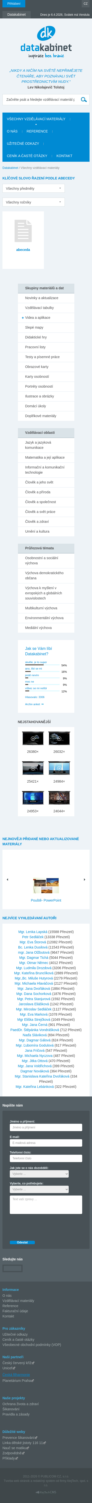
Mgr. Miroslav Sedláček (34, 1009)
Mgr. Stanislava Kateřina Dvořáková (42, 1076)
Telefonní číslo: (20, 1152)
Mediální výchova (38, 628)
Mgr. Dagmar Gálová (35, 1040)
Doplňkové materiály (40, 416)
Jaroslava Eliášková (34, 1004)
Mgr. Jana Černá (35, 1025)
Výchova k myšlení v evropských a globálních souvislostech (43, 593)
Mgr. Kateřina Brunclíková (34, 973)
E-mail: (15, 1137)
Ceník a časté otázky (18, 1340)
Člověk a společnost (40, 502)
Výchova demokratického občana (44, 575)
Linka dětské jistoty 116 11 (22, 1443)
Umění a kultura (37, 531)
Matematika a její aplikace (45, 457)
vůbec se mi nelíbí (36, 688)
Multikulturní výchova (41, 608)
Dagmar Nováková (35, 1071)
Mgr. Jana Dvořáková (34, 989)
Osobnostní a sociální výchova (41, 560)
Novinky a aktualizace (41, 298)
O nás (7, 1296)
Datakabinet (10, 168)
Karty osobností (37, 377)
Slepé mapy (34, 327)
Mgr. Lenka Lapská (33, 932)
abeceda (23, 250)
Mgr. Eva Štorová (33, 942)
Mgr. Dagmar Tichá (34, 958)
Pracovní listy (35, 347)
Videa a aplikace (37, 318)
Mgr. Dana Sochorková (34, 994)
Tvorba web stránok (16, 1481)
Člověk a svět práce (40, 512)
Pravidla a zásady (16, 1414)
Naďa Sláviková (35, 1035)
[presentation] (47, 1226)
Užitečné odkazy (15, 1334)
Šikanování (10, 1409)
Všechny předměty (20, 188)
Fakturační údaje (15, 1311)
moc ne (29, 681)
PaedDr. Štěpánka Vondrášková (35, 1030)
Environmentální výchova (44, 618)
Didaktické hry (36, 337)
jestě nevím (32, 675)
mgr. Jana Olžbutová (34, 952)
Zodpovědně (12, 1453)
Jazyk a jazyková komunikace (38, 445)
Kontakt (8, 1316)
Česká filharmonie (16, 1375)
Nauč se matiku (14, 1448)
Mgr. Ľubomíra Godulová (35, 1045)
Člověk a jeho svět (39, 482)
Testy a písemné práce (42, 357)
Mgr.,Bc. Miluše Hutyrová (34, 978)
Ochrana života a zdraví (20, 1404)
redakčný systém (44, 1481)
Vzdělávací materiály (18, 1301)
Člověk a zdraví (37, 522)
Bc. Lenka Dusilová (33, 947)
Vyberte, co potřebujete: (26, 1183)
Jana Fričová (35, 1050)
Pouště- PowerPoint (46, 900)
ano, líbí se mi (33, 668)
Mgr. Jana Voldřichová (35, 1066)
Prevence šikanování (18, 1438)
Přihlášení (13, 3)
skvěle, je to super (36, 662)
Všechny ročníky (18, 202)
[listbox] (33, 188)
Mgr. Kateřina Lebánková (35, 1087)
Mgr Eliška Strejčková (34, 1019)
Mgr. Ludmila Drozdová (34, 968)
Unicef (7, 1368)
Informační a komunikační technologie (45, 469)
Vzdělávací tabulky (39, 308)
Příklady (8, 1458)
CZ (86, 3)
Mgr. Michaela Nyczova (35, 1056)
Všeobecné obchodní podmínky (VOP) (31, 1345)
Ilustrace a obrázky (39, 396)
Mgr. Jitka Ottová (35, 1061)
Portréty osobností (39, 386)
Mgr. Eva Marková (34, 1014)
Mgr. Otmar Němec (34, 963)
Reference (10, 1306)
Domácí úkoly (35, 406)
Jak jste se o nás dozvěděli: (29, 1168)
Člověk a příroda (38, 492)
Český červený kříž (16, 1363)
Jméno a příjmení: (22, 1121)
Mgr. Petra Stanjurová (34, 999)
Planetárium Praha (16, 1381)
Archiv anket (32, 704)
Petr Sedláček (33, 937)
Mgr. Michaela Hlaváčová (34, 983)
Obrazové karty (37, 367)
